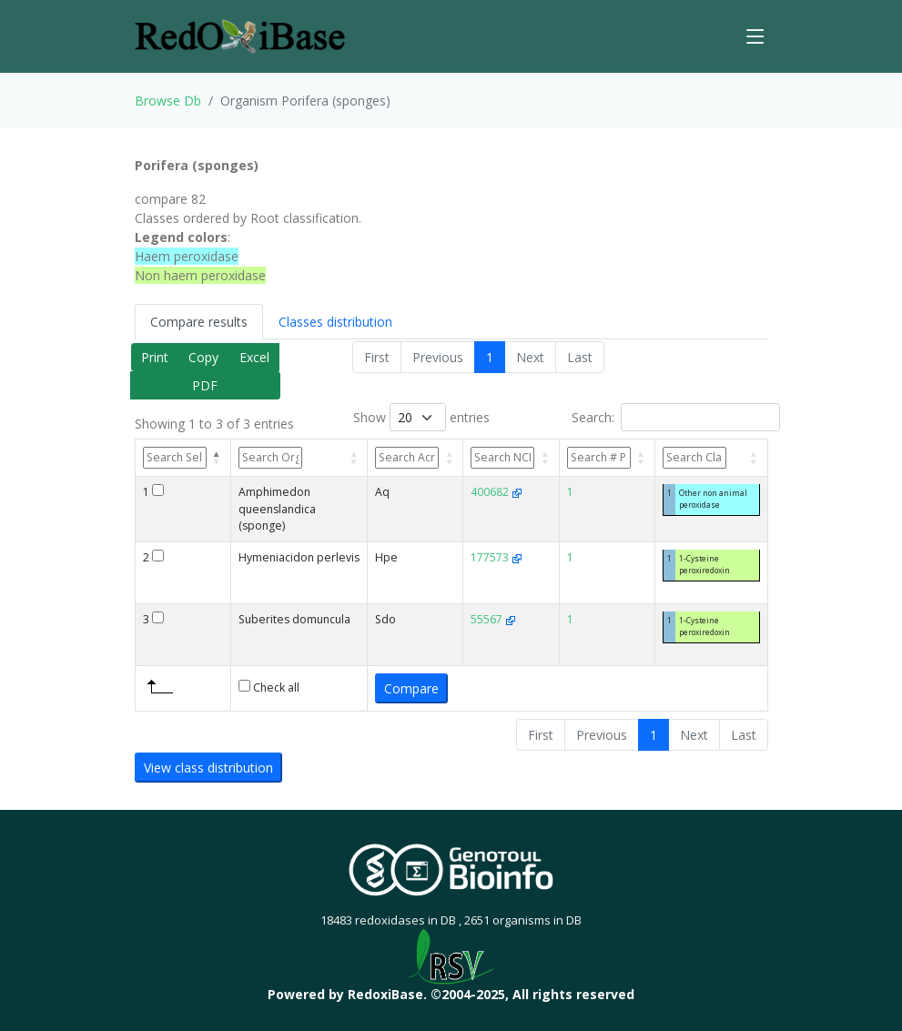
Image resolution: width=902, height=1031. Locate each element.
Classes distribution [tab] (335, 321)
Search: (676, 417)
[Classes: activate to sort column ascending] (711, 458)
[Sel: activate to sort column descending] (183, 458)
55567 (493, 619)
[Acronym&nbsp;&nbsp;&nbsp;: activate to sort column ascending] (415, 458)
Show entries (421, 417)
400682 (496, 492)
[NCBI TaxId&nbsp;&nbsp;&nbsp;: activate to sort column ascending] (511, 458)
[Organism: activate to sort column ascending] (300, 458)
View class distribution (208, 767)
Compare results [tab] (199, 321)
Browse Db (168, 100)
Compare (411, 688)
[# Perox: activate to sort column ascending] (607, 458)
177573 (496, 557)
